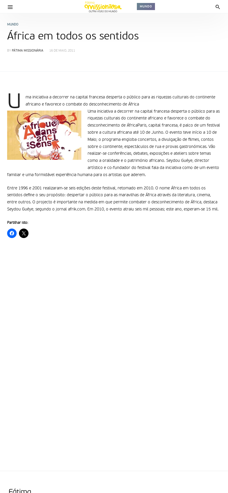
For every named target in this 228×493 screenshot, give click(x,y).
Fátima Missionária (27, 50)
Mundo (146, 6)
